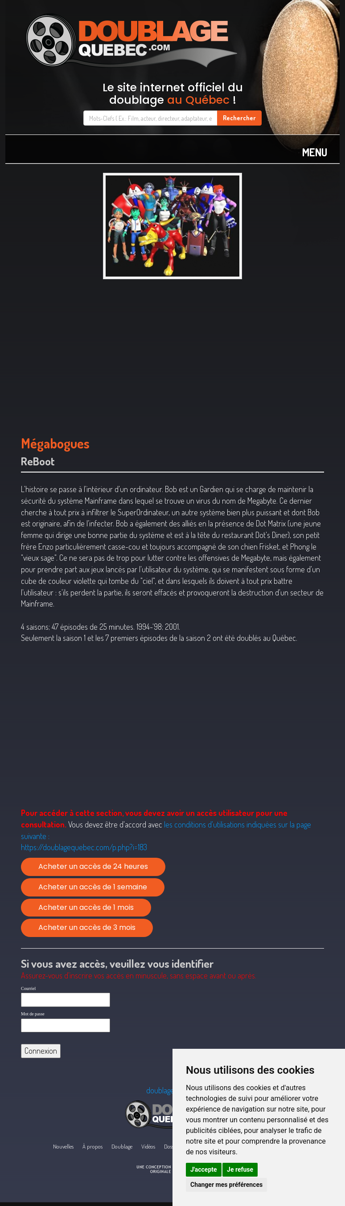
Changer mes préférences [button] (226, 1184)
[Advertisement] (172, 353)
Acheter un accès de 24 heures (93, 866)
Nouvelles (63, 1146)
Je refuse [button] (240, 1169)
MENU (314, 152)
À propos (92, 1146)
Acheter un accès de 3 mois (87, 927)
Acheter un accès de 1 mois (86, 907)
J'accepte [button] (203, 1169)
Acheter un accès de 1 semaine (92, 887)
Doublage (121, 1146)
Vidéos (148, 1146)
